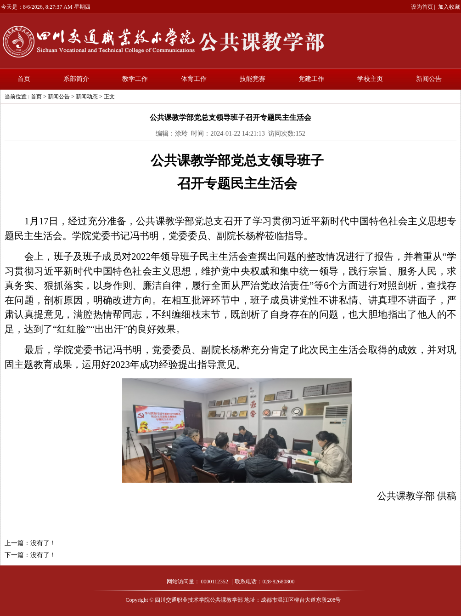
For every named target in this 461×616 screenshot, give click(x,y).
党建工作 (311, 78)
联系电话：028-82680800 (264, 581)
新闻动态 (87, 96)
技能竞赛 (252, 78)
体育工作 (194, 78)
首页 (23, 78)
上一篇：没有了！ (30, 543)
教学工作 (135, 78)
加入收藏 (449, 7)
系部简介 (76, 78)
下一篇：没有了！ (30, 555)
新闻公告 (429, 78)
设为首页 (422, 7)
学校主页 (370, 78)
